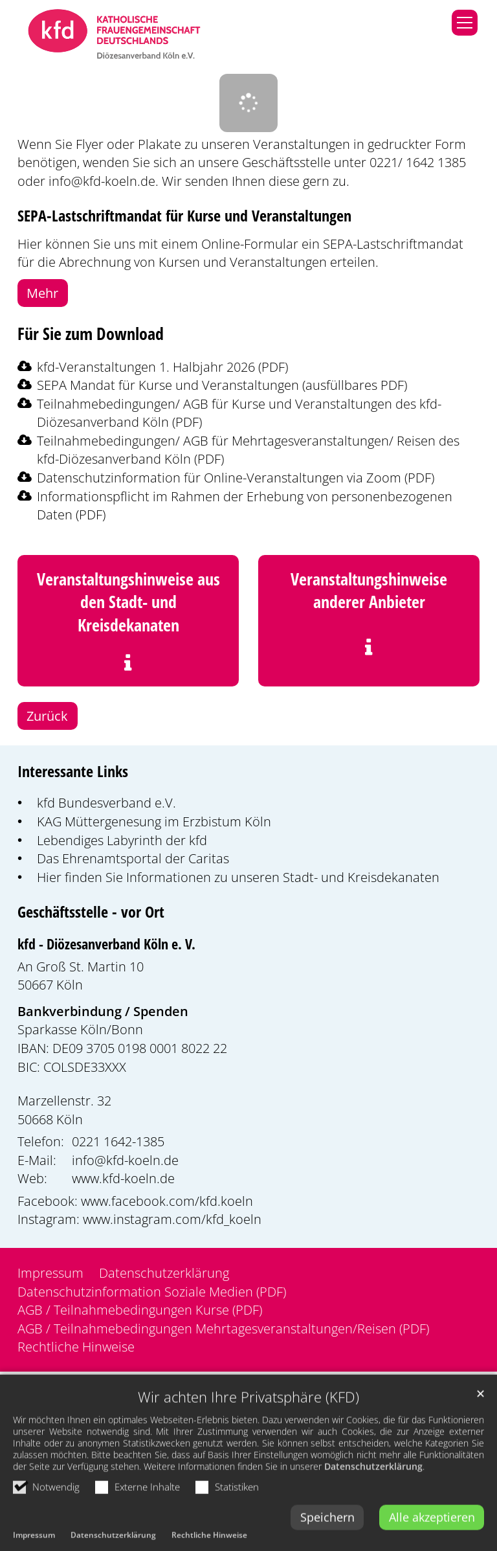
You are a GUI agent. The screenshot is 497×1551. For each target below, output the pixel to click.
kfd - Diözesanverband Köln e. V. (106, 943)
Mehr (42, 293)
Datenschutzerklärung (373, 1506)
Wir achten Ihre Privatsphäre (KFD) (248, 1437)
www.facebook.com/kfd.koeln (167, 1201)
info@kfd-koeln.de (102, 181)
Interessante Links (72, 771)
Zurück (47, 716)
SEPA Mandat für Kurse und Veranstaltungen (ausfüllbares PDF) (222, 385)
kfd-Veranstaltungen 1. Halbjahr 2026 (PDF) (162, 366)
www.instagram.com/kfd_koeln (172, 1219)
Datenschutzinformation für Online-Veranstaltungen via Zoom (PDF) (235, 477)
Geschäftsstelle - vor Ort (90, 911)
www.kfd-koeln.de (123, 1178)
